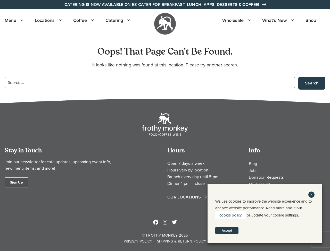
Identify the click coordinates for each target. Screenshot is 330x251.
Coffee (80, 20)
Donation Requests (266, 177)
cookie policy (230, 215)
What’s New (274, 20)
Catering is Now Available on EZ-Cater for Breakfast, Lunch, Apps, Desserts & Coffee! (162, 4)
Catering (114, 20)
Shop (311, 20)
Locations (45, 20)
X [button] (311, 194)
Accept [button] (227, 230)
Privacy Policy (138, 241)
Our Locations (184, 197)
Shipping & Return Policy (182, 241)
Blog (253, 163)
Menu (10, 20)
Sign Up (16, 182)
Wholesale (233, 20)
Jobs (253, 170)
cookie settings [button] (285, 215)
